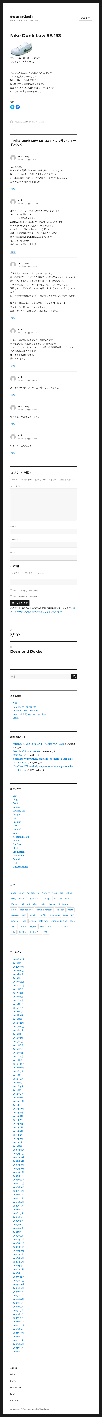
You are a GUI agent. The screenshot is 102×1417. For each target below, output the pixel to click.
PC (72, 915)
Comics (16, 807)
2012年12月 (18, 1064)
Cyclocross (34, 898)
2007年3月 (18, 1232)
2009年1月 (18, 1176)
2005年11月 (18, 1280)
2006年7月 (18, 1254)
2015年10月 (18, 1026)
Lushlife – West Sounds (25, 710)
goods (16, 833)
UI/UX (33, 926)
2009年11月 (18, 1153)
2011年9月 (18, 1112)
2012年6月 (18, 1082)
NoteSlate (54, 915)
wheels (65, 926)
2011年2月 (18, 1138)
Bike (15, 795)
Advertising (33, 893)
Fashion (41, 122)
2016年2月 (18, 1011)
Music (33, 915)
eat (14, 818)
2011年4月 (18, 1131)
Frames (15, 904)
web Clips (53, 926)
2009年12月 (19, 1149)
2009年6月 (18, 1168)
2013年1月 (18, 1060)
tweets (23, 926)
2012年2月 (18, 1093)
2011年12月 (18, 1101)
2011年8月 (18, 1116)
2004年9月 (18, 1332)
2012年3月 (18, 1090)
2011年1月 (18, 1142)
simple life (18, 855)
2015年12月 (18, 1019)
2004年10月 (19, 1329)
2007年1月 (18, 1235)
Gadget (26, 904)
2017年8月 (18, 989)
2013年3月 (18, 1052)
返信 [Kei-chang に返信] (13, 189)
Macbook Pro (26, 909)
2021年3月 (18, 963)
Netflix (42, 915)
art (61, 893)
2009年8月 (18, 1164)
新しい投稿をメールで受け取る (25, 596)
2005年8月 (18, 1291)
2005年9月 (18, 1288)
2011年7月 (18, 1120)
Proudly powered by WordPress (35, 1409)
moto (70, 909)
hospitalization (21, 836)
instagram (64, 904)
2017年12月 (18, 981)
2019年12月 (18, 970)
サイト (13, 552)
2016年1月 (18, 1015)
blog (15, 799)
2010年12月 (18, 1146)
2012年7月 (18, 1078)
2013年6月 (18, 1045)
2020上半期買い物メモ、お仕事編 (29, 714)
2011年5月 (18, 1127)
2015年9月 (18, 1030)
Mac (13, 909)
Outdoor (17, 844)
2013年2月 (18, 1056)
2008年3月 (18, 1213)
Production (19, 851)
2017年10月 (18, 985)
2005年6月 (18, 1299)
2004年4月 (18, 1351)
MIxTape (60, 909)
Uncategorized (20, 866)
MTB (24, 915)
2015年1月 (18, 1037)
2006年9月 (18, 1250)
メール (14, 539)
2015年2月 (18, 1034)
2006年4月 (18, 1262)
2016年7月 (18, 1004)
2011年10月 (18, 1108)
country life (19, 810)
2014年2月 (18, 1041)
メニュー (85, 18)
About (13, 1368)
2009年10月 (19, 1157)
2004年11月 (18, 1325)
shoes (32, 921)
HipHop (52, 904)
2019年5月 (18, 974)
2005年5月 (18, 1303)
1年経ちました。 (21, 718)
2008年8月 (18, 1194)
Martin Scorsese (44, 909)
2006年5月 (18, 1258)
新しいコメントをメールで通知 (25, 591)
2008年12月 (19, 1179)
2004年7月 (18, 1340)
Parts (65, 915)
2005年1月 (18, 1318)
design (16, 814)
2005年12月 (19, 1276)
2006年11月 (18, 1243)
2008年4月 (18, 1209)
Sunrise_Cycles (59, 921)
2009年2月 (18, 1172)
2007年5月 (18, 1224)
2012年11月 (18, 1067)
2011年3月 (18, 1135)
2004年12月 (19, 1321)
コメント (15, 486)
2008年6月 (18, 1202)
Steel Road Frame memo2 (26, 751)
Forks (68, 898)
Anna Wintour (49, 893)
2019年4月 (18, 978)
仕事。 (16, 703)
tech (15, 863)
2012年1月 (18, 1097)
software (43, 921)
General (17, 829)
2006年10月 (19, 1247)
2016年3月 (18, 1008)
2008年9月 (18, 1191)
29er (21, 893)
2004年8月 (18, 1336)
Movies (15, 915)
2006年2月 (18, 1269)
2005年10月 (19, 1284)
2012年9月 (18, 1071)
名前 (13, 526)
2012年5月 (18, 1086)
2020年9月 (18, 966)
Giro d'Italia (39, 904)
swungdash (21, 16)
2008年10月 (19, 1187)
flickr (15, 825)
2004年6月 (18, 1344)
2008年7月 (18, 1198)
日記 (13, 932)
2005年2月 (18, 1314)
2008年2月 (18, 1217)
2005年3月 (18, 1310)
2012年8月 (18, 1075)
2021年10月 (18, 959)
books (22, 898)
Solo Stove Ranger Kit (24, 707)
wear (42, 926)
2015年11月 (18, 1022)
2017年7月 (18, 993)
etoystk (17, 122)
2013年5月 (18, 1049)
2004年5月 (18, 1347)
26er (13, 893)
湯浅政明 (23, 932)
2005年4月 (18, 1306)
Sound (16, 859)
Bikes (69, 893)
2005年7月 (18, 1295)
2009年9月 (18, 1161)
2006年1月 (18, 1273)
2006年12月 (19, 1239)
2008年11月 (18, 1183)
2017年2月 (18, 1000)
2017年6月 (18, 996)
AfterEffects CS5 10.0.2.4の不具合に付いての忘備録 (38, 744)
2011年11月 (18, 1105)
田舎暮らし (35, 932)
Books (16, 803)
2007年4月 (18, 1228)
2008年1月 (18, 1220)
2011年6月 (18, 1123)
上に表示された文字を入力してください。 (28, 573)
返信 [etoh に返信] (13, 252)
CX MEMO (18, 755)
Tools (14, 926)
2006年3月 (18, 1265)
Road (23, 921)
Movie (16, 840)
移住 (46, 932)
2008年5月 (18, 1205)
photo (16, 848)
